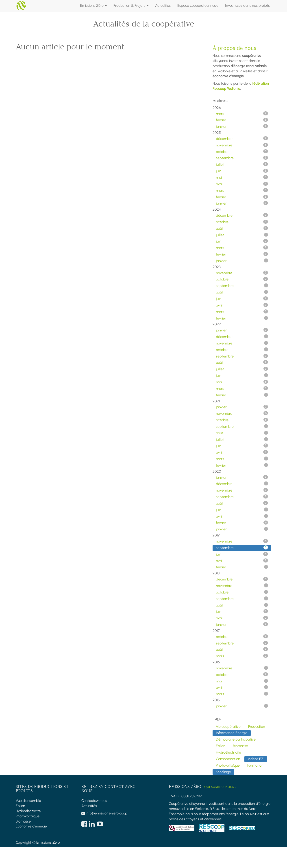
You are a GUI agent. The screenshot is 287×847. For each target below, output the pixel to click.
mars (242, 113)
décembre (242, 138)
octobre (242, 151)
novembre (242, 145)
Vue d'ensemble (28, 800)
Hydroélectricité (28, 811)
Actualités (89, 806)
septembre (242, 158)
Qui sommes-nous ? (220, 787)
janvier (242, 126)
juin (242, 171)
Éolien (20, 806)
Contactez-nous (94, 800)
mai (242, 177)
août (242, 228)
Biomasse (23, 821)
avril (242, 184)
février (242, 120)
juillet (242, 164)
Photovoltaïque (27, 816)
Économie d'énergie (31, 826)
